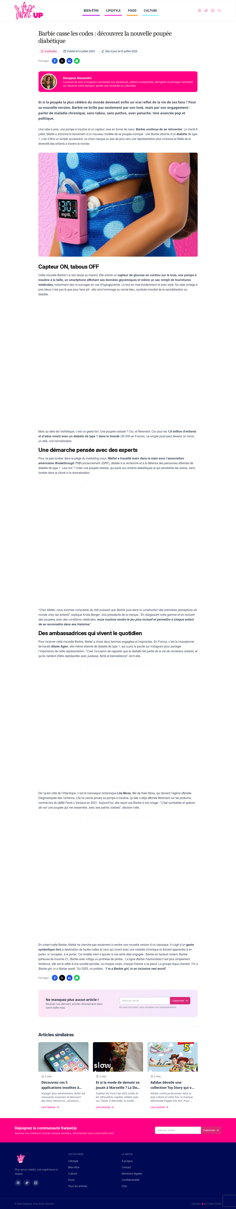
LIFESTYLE (113, 12)
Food (71, 1180)
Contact (126, 1167)
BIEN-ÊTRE (91, 12)
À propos (127, 1161)
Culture (72, 1173)
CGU (124, 1186)
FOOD (132, 12)
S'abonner (180, 1000)
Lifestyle (73, 1161)
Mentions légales (132, 1173)
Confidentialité (130, 1180)
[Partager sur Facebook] (55, 61)
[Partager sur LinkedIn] (69, 61)
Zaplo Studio (214, 1203)
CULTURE (150, 12)
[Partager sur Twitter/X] (62, 61)
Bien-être (73, 1167)
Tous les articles (77, 1186)
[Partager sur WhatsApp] (77, 61)
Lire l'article (50, 1107)
